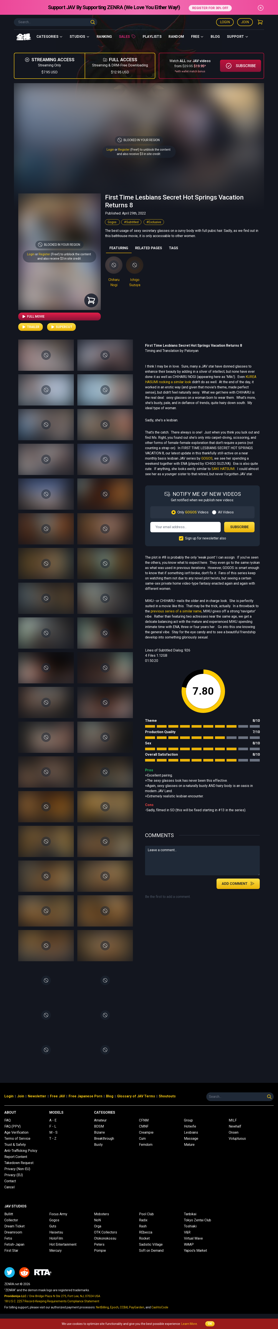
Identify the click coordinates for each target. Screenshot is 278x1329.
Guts (52, 1226)
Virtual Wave (193, 1238)
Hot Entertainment (62, 1244)
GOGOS (207, 458)
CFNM (144, 1120)
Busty (98, 1145)
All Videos (226, 512)
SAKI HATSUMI (223, 469)
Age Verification (16, 1132)
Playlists (152, 37)
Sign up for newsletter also (205, 538)
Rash (143, 1226)
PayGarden (136, 1307)
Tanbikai (190, 1214)
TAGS (173, 248)
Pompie (100, 1250)
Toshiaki (190, 1226)
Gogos (112, 222)
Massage (191, 1138)
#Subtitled (131, 222)
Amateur (100, 1120)
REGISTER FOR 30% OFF (210, 7)
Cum (142, 1138)
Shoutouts (167, 1096)
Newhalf (235, 1126)
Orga (97, 1226)
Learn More (189, 1324)
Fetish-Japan (14, 1244)
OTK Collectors (105, 1232)
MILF (233, 1120)
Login (225, 22)
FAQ (7, 1120)
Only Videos (192, 512)
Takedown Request (18, 1163)
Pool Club (146, 1214)
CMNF (144, 1126)
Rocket (144, 1238)
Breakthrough (104, 1138)
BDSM (99, 1126)
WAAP (189, 1244)
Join (245, 22)
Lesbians (191, 1132)
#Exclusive (153, 222)
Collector (11, 1220)
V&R (187, 1232)
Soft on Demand (151, 1250)
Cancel (9, 1187)
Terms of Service (17, 1138)
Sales (127, 36)
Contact (10, 1181)
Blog (215, 37)
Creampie (146, 1132)
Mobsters (101, 1214)
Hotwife (190, 1126)
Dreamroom (13, 1232)
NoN (97, 1220)
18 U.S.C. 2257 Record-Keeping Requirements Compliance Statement (51, 1301)
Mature (189, 1145)
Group (188, 1120)
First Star (11, 1250)
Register (124, 149)
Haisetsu (56, 1232)
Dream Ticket (14, 1226)
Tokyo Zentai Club (197, 1220)
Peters (99, 1244)
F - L (52, 1126)
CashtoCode (159, 1307)
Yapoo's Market (195, 1250)
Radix (143, 1220)
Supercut (61, 327)
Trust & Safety (15, 1145)
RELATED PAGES (148, 248)
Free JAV (57, 1096)
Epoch (114, 1307)
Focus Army (58, 1214)
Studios (80, 37)
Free (197, 37)
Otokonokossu (105, 1238)
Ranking (104, 37)
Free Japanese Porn (85, 1096)
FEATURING (118, 248)
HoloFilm (56, 1238)
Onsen (233, 1132)
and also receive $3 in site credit (59, 258)
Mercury (55, 1250)
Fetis (8, 1238)
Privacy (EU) (13, 1175)
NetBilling (102, 1307)
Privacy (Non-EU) (17, 1169)
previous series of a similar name (176, 611)
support (237, 37)
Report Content (15, 1157)
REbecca (145, 1232)
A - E (52, 1120)
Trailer (30, 327)
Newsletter (37, 1096)
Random (176, 37)
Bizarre (99, 1132)
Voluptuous (237, 1138)
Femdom (145, 1145)
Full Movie (33, 316)
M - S (53, 1132)
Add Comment (238, 883)
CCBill (124, 1307)
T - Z (52, 1138)
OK (210, 1324)
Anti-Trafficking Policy (20, 1151)
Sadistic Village (151, 1244)
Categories (49, 37)
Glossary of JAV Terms (136, 1096)
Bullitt (8, 1214)
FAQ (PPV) (12, 1126)
